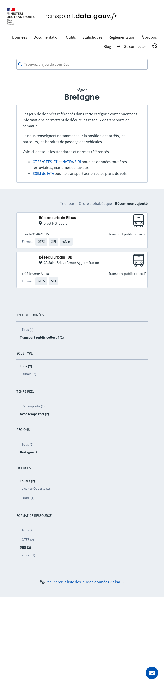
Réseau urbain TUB (55, 257)
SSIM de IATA (43, 173)
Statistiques (92, 37)
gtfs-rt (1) (28, 555)
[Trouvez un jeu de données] (82, 64)
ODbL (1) (28, 498)
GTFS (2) (28, 539)
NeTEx (67, 161)
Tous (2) (27, 329)
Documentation (47, 37)
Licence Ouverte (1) (36, 488)
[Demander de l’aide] (152, 673)
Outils (71, 37)
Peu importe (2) (33, 406)
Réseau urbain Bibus (57, 218)
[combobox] (82, 64)
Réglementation (122, 37)
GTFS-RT (50, 161)
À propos (149, 37)
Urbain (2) (29, 374)
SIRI (77, 161)
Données (19, 37)
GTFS (37, 161)
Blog (107, 46)
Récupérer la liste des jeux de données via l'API (83, 581)
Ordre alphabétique (95, 203)
